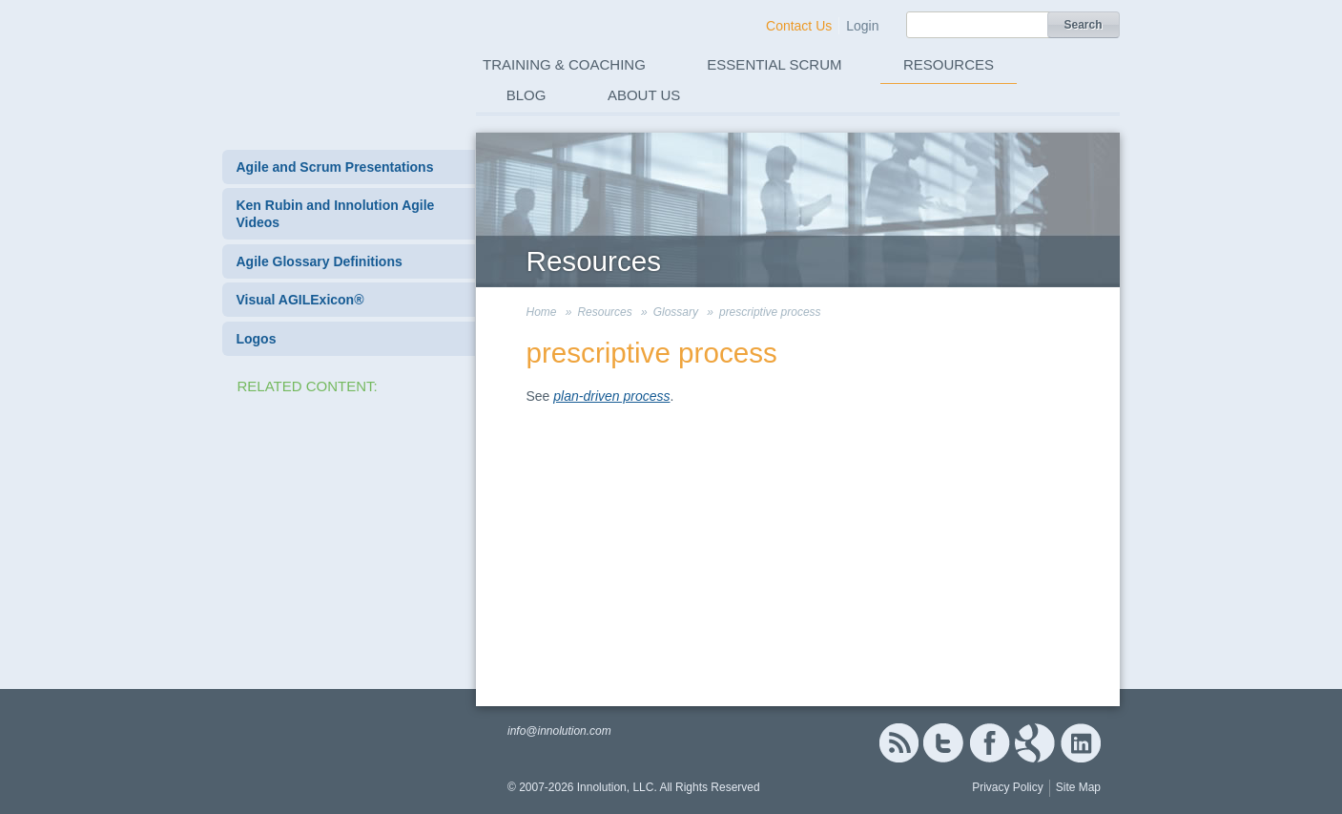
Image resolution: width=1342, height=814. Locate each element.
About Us (644, 95)
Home (541, 312)
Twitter (943, 742)
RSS (898, 742)
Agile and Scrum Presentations (334, 167)
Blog (526, 95)
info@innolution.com (559, 731)
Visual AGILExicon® (299, 299)
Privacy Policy (1007, 787)
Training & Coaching (564, 64)
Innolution (330, 58)
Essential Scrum (774, 64)
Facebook (989, 742)
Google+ (1035, 742)
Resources (948, 64)
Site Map (1078, 787)
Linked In (1081, 742)
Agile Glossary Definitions (319, 261)
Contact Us (799, 25)
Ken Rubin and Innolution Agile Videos (335, 214)
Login (862, 25)
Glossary (675, 312)
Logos (256, 338)
